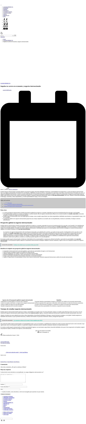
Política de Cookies (7, 414)
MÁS (4, 407)
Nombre (3, 385)
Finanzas (5, 403)
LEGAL (5, 406)
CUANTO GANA (7, 401)
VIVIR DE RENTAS (7, 410)
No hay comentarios (12, 189)
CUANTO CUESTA (7, 400)
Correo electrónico (5, 388)
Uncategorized (6, 409)
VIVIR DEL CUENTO (8, 411)
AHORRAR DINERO (8, 398)
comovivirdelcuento (5, 341)
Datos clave (10, 202)
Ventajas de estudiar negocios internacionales (13, 206)
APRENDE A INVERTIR (8, 399)
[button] (13, 35)
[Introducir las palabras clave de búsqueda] (6, 35)
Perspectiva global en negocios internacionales (13, 204)
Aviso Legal (5, 416)
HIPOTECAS (6, 405)
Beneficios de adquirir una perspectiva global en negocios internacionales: (20, 205)
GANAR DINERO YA (5, 83)
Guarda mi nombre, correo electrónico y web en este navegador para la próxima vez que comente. (23, 393)
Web (1, 390)
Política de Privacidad (8, 413)
